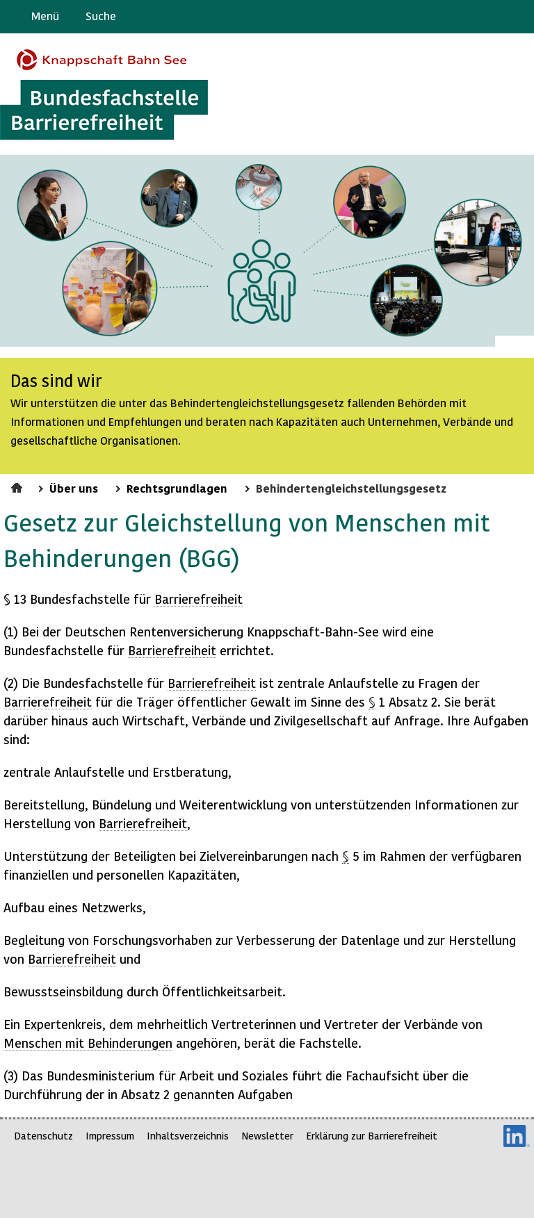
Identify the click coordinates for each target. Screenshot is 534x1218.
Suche (101, 15)
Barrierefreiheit (198, 598)
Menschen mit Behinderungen (87, 1042)
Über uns (73, 488)
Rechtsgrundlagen (177, 488)
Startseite (18, 486)
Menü (45, 15)
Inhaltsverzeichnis (188, 1136)
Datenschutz (43, 1136)
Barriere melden (465, 17)
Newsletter (267, 1136)
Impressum (110, 1136)
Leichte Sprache (518, 17)
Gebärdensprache (492, 17)
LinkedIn (517, 1136)
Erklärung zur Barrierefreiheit (371, 1136)
